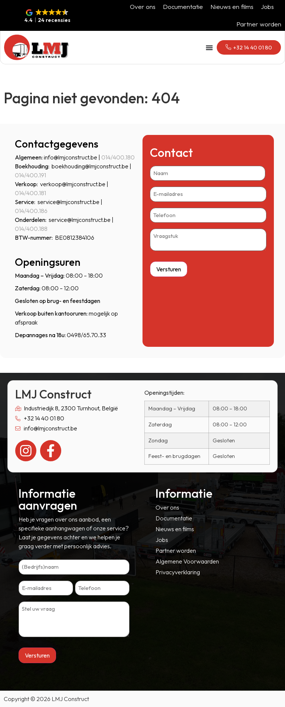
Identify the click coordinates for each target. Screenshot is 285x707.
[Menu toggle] (209, 47)
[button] (47, 16)
